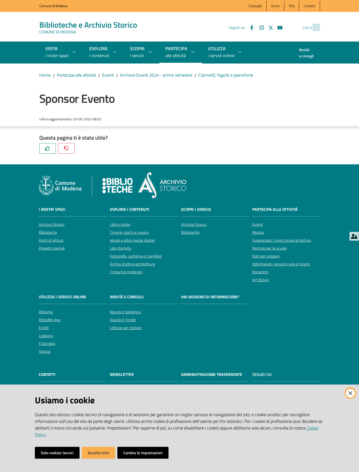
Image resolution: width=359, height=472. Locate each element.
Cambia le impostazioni (143, 453)
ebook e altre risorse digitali (132, 240)
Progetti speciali (52, 248)
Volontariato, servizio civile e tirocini (281, 264)
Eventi (108, 75)
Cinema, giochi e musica (129, 232)
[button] (314, 27)
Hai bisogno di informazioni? (210, 297)
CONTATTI (47, 374)
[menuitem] (306, 53)
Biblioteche (48, 232)
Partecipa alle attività (76, 75)
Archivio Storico (51, 224)
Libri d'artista (120, 248)
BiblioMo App (49, 320)
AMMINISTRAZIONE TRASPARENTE (211, 374)
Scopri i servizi (196, 209)
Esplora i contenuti (129, 209)
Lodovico (46, 336)
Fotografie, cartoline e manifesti (136, 256)
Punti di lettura (51, 240)
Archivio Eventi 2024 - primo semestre (156, 75)
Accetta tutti (98, 453)
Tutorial (45, 351)
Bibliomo (46, 312)
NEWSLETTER (122, 374)
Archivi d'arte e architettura (132, 264)
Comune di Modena (53, 5)
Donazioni (260, 272)
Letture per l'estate (126, 328)
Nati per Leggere (265, 256)
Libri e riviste (120, 224)
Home (45, 75)
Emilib (44, 328)
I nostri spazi (52, 209)
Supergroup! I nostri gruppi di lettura (281, 240)
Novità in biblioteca (125, 312)
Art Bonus (260, 280)
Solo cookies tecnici (57, 453)
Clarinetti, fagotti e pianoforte (225, 75)
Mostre (258, 232)
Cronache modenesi (126, 272)
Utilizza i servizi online (62, 297)
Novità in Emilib (123, 320)
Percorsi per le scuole (269, 248)
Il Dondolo (47, 343)
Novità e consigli (127, 297)
